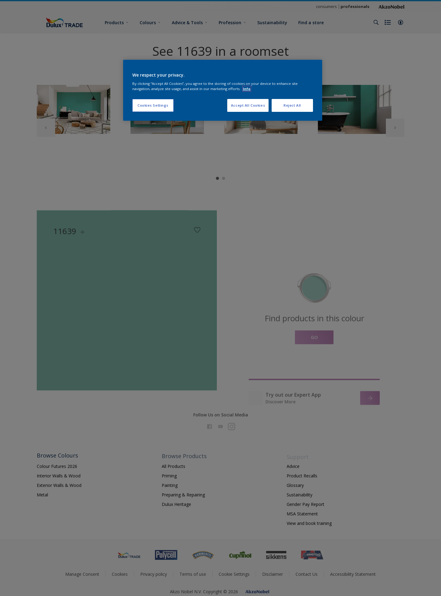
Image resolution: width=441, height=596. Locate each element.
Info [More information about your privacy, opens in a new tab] (247, 88)
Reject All (292, 105)
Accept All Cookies (248, 105)
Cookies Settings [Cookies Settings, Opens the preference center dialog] (153, 105)
